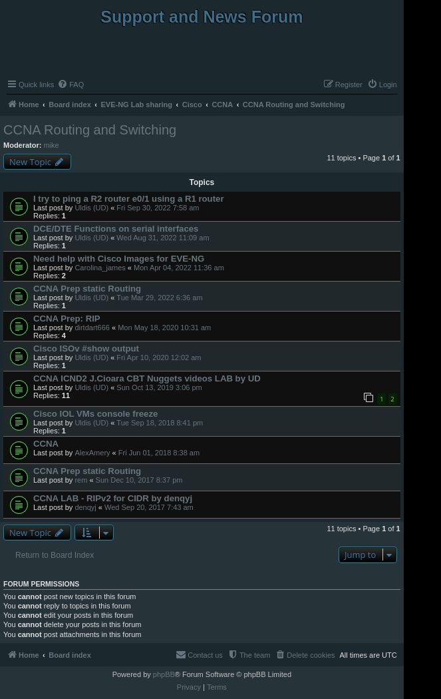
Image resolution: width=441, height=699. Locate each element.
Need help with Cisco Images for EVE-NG (118, 259)
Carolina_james (99, 268)
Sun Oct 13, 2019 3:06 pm (159, 387)
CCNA (46, 444)
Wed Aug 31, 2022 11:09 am (162, 238)
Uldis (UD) (91, 208)
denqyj (85, 507)
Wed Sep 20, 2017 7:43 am (149, 507)
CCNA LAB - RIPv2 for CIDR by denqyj (112, 498)
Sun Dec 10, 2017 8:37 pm (139, 480)
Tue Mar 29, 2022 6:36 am (159, 298)
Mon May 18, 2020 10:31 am (164, 328)
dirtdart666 (92, 328)
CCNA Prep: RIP (66, 319)
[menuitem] (70, 85)
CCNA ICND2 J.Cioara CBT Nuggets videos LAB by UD (147, 378)
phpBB (164, 674)
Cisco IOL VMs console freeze (95, 414)
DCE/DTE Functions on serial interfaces (115, 229)
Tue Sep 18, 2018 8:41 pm (159, 423)
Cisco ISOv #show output (86, 348)
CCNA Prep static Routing (87, 289)
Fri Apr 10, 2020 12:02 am (158, 357)
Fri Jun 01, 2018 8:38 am (159, 453)
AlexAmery (92, 453)
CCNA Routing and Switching (89, 129)
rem (80, 480)
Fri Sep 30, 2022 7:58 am (157, 208)
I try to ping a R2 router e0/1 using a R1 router (128, 199)
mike (51, 145)
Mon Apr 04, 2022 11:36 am (179, 268)
